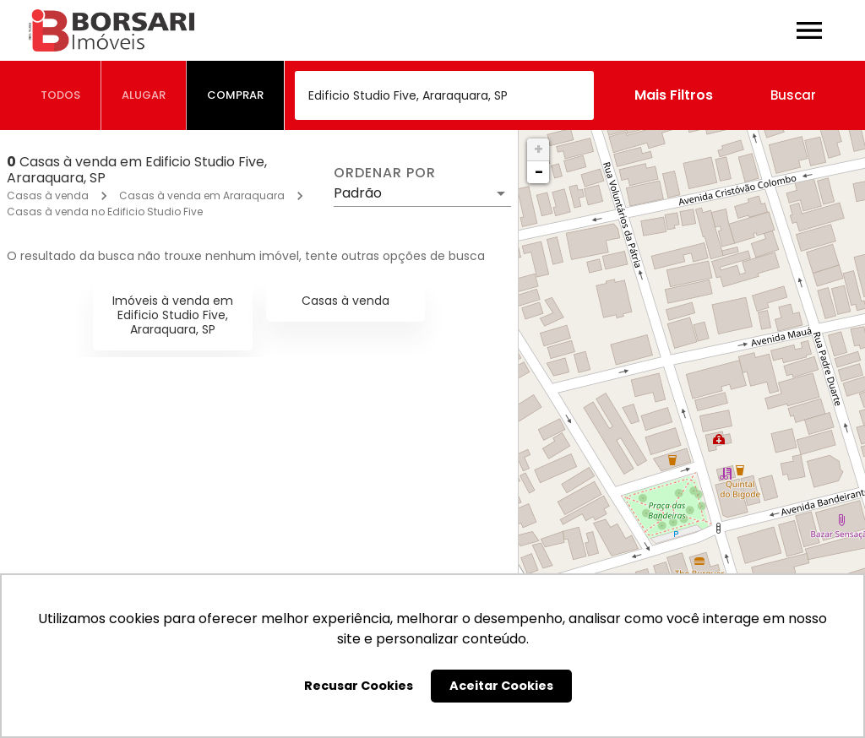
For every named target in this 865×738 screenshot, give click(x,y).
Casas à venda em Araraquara (202, 195)
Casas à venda (48, 195)
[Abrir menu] (809, 30)
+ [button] (538, 149)
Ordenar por (384, 173)
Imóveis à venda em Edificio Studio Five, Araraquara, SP (172, 315)
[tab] (60, 95)
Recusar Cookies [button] (358, 685)
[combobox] (444, 95)
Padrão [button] (358, 193)
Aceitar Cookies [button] (501, 685)
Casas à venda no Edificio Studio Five (105, 211)
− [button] (539, 171)
